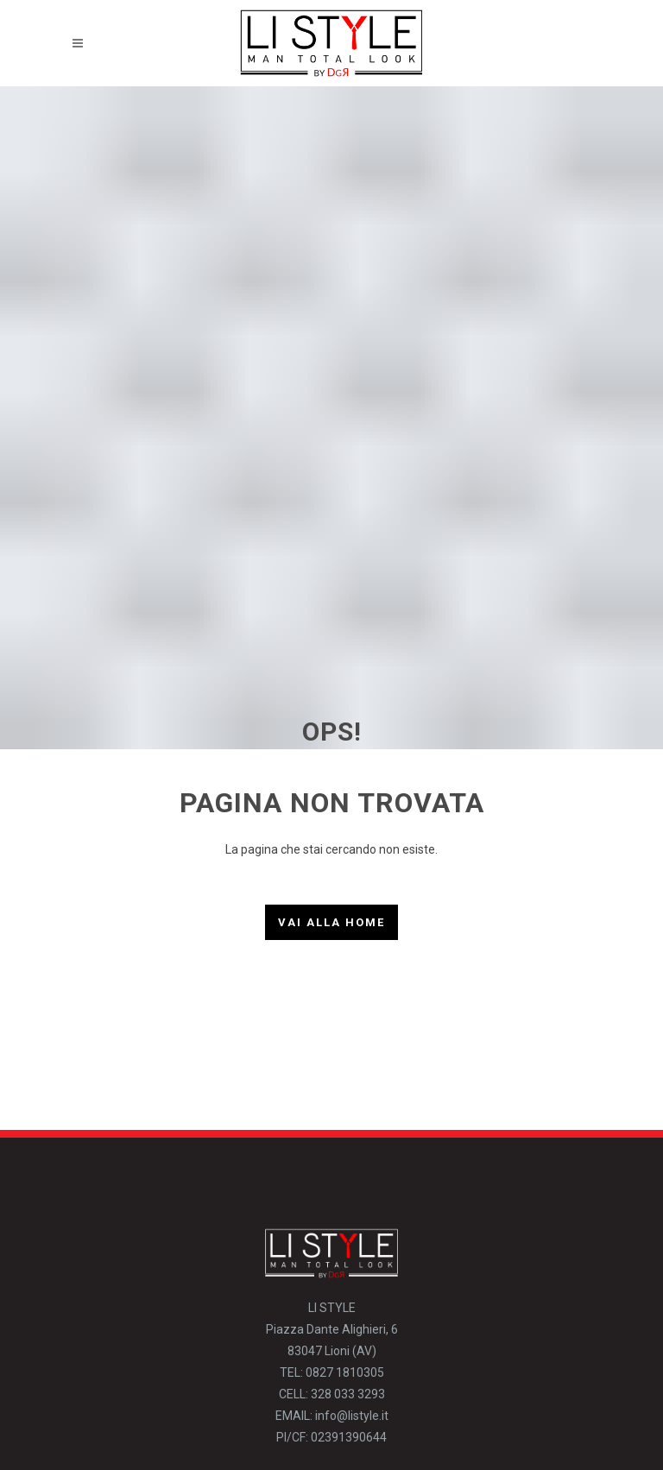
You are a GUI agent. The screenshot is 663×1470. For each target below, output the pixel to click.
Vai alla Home (331, 922)
